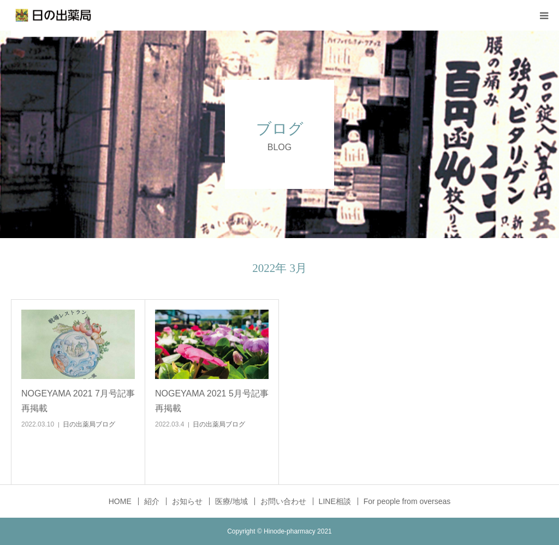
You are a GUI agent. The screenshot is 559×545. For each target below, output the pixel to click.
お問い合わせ (283, 501)
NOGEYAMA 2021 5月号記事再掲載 (212, 401)
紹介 (151, 501)
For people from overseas (407, 501)
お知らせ (187, 501)
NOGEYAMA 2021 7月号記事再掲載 (78, 401)
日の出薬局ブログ (89, 424)
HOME (120, 501)
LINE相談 (335, 501)
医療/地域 (231, 501)
